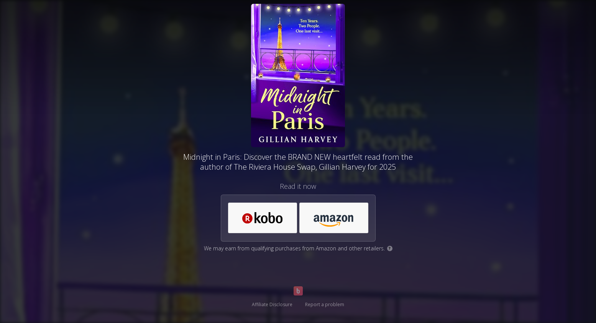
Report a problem (324, 304)
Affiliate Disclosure (272, 304)
